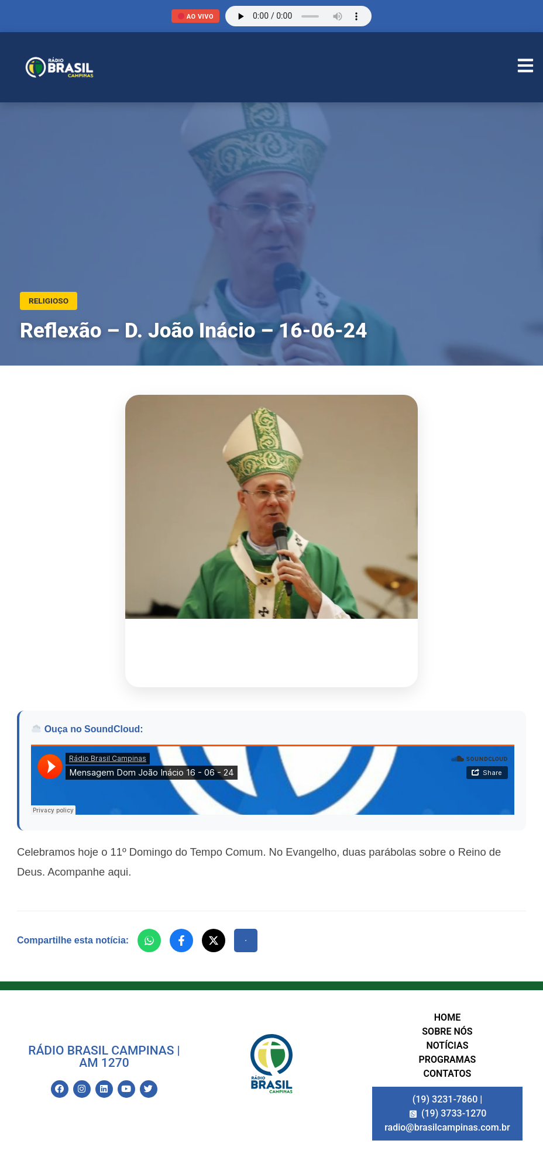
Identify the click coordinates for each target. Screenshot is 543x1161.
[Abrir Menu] (525, 67)
